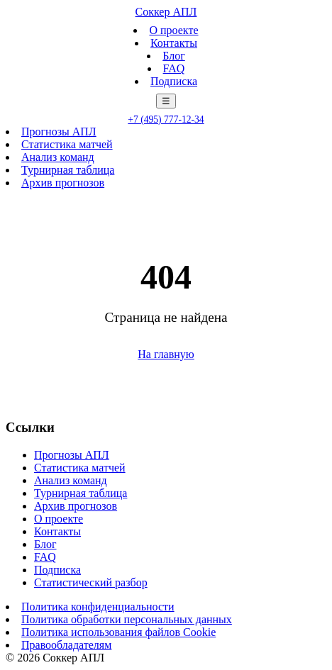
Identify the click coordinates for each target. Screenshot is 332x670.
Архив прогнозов (62, 183)
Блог (173, 56)
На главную (166, 354)
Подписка (173, 81)
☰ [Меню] (166, 101)
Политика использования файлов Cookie (118, 632)
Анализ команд (57, 157)
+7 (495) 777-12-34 (166, 119)
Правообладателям (66, 645)
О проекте (173, 30)
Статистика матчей (67, 144)
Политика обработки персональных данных (126, 619)
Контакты (173, 43)
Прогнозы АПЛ (58, 131)
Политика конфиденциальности (98, 607)
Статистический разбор (91, 582)
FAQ (174, 68)
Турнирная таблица (67, 170)
